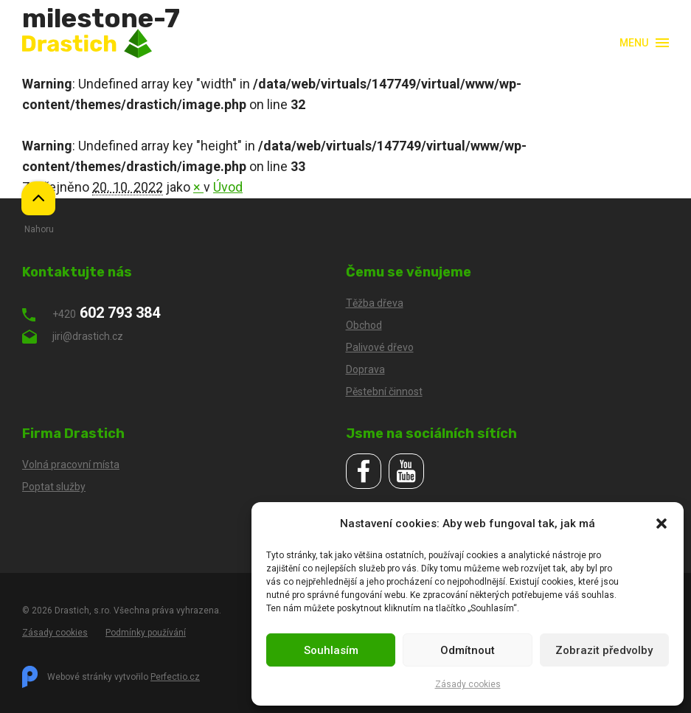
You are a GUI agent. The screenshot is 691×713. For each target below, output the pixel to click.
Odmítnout (467, 650)
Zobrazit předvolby (604, 650)
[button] (661, 523)
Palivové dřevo (380, 347)
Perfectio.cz (175, 677)
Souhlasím (331, 650)
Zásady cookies (468, 684)
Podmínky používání (145, 632)
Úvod (228, 187)
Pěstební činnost (384, 391)
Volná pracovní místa (70, 464)
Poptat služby (54, 487)
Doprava (365, 369)
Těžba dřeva (374, 303)
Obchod (364, 325)
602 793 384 (91, 312)
